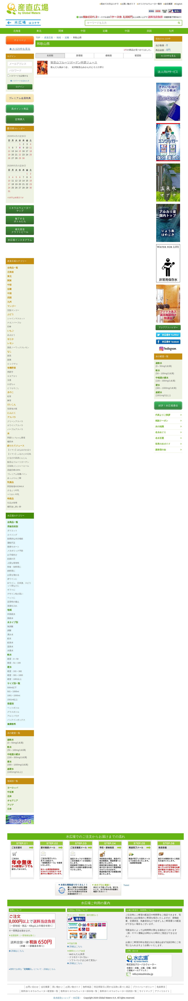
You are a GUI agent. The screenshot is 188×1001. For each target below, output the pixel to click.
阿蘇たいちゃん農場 (16, 438)
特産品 (10, 498)
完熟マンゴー (13, 310)
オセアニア (12, 800)
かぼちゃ (11, 384)
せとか (10, 339)
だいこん (11, 404)
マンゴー (11, 306)
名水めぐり (160, 432)
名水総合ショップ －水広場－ (68, 998)
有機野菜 (11, 368)
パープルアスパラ (15, 429)
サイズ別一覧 (13, 683)
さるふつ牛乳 (13, 490)
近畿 (105, 31)
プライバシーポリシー (143, 987)
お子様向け (12, 555)
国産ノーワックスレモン (18, 347)
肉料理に (11, 571)
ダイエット (12, 530)
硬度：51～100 (14, 663)
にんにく (11, 413)
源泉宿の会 (160, 449)
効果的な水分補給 (15, 539)
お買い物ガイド (128, 4)
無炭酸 (10, 626)
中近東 (10, 792)
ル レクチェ (12, 364)
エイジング (12, 535)
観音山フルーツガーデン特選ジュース (74, 62)
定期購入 (20, 119)
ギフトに (11, 590)
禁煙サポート (13, 547)
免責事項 (161, 987)
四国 (149, 31)
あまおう (11, 335)
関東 (61, 31)
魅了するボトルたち (20, 220)
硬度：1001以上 (14, 679)
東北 (39, 31)
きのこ (10, 392)
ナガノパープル (14, 322)
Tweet (126, 885)
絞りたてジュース (15, 445)
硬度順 (138, 55)
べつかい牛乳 (13, 494)
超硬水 (15, 770)
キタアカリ (12, 376)
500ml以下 (12, 687)
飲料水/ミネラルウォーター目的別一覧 (118, 991)
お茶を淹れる (13, 575)
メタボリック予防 (15, 551)
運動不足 (11, 543)
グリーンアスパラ (15, 421)
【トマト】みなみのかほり (19, 450)
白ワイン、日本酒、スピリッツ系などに (19, 584)
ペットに (11, 598)
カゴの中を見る (19, 49)
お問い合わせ (32, 987)
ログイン (20, 86)
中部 (83, 31)
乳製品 (10, 482)
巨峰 (9, 326)
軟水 (9, 654)
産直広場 (48, 37)
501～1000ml (13, 691)
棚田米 (10, 441)
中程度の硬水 (17, 756)
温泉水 (10, 646)
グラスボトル (13, 712)
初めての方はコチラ (110, 4)
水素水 (10, 650)
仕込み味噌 (12, 503)
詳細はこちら (16, 951)
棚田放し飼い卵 (14, 507)
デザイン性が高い (15, 594)
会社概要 (168, 4)
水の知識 (159, 426)
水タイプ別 (12, 622)
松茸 (9, 396)
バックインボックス (16, 720)
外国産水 (11, 614)
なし (9, 351)
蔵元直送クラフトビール (19, 230)
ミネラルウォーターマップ (20, 209)
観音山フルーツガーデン (18, 462)
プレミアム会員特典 (20, 98)
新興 (9, 360)
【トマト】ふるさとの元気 (19, 454)
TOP (38, 37)
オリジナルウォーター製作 (150, 4)
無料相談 (87, 987)
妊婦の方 (11, 559)
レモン (10, 343)
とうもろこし (13, 388)
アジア (10, 805)
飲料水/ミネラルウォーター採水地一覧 (79, 991)
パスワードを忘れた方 (19, 81)
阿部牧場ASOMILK (15, 486)
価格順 (108, 55)
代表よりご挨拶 (162, 415)
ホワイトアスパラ (15, 425)
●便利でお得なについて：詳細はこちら (32, 969)
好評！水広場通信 (168, 405)
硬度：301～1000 (15, 675)
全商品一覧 (12, 267)
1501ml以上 (12, 699)
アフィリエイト (162, 991)
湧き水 (10, 634)
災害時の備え (13, 602)
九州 (171, 31)
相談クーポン (161, 420)
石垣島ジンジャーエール (18, 466)
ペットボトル (13, 708)
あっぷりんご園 (14, 478)
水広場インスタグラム (20, 240)
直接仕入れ (12, 606)
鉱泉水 (10, 642)
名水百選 (159, 438)
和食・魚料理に (14, 567)
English (178, 4)
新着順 (79, 55)
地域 (59, 37)
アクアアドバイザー (168, 327)
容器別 (10, 703)
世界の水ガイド (162, 444)
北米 (9, 796)
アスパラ (11, 417)
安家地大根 (12, 409)
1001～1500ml (13, 695)
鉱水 (9, 638)
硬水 (9, 667)
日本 (9, 809)
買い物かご (57, 987)
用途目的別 (12, 526)
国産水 (10, 618)
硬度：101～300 (14, 671)
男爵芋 (10, 372)
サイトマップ (145, 991)
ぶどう (10, 314)
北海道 (17, 31)
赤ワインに (12, 579)
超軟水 (15, 741)
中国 (127, 31)
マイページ (20, 40)
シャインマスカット (16, 318)
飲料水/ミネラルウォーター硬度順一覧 (39, 991)
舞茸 (9, 400)
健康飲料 (11, 724)
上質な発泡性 (13, 563)
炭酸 (9, 630)
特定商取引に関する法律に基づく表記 (112, 987)
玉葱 (9, 380)
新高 (9, 356)
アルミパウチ (13, 716)
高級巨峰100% (13, 470)
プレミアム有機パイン (17, 474)
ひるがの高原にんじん (17, 458)
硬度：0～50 (12, 659)
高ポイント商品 (19, 108)
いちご (10, 331)
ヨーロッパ (12, 787)
